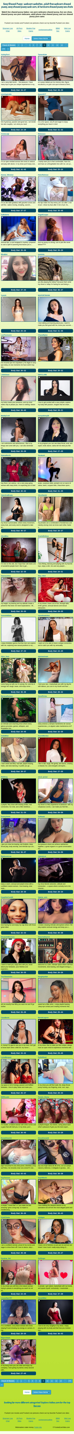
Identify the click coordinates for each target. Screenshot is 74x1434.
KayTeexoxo (5, 1178)
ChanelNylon (43, 335)
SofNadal (41, 817)
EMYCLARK (42, 375)
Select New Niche (41, 38)
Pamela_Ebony (43, 1097)
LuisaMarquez (6, 1057)
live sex (37, 1406)
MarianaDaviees (7, 696)
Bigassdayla (5, 1338)
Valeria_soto (42, 897)
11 (53, 45)
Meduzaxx (41, 134)
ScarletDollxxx (43, 536)
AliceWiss (4, 536)
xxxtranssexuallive (45, 30)
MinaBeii (4, 254)
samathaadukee (44, 615)
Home (27, 38)
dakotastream (43, 656)
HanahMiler (42, 1298)
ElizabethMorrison (8, 937)
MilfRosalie (5, 1097)
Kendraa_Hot (6, 1258)
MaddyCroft (5, 416)
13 (62, 45)
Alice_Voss (5, 656)
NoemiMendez (43, 736)
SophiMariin (42, 1178)
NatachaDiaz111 (44, 937)
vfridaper (41, 1217)
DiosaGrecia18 (43, 1138)
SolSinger (41, 1258)
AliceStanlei (42, 495)
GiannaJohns (6, 576)
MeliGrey (4, 777)
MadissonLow (6, 856)
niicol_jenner (43, 777)
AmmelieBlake (6, 615)
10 (48, 45)
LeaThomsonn (6, 335)
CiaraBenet (5, 1018)
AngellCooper (43, 215)
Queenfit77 (42, 94)
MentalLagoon (43, 1018)
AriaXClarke (5, 1217)
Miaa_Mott (42, 576)
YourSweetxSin (6, 977)
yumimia (41, 254)
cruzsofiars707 (6, 1298)
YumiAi (3, 295)
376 (3, 49)
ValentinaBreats (7, 495)
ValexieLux (42, 856)
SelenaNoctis (6, 455)
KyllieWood (42, 1057)
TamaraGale (42, 55)
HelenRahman (43, 175)
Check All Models (8, 45)
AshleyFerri (5, 55)
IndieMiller (5, 736)
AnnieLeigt (5, 134)
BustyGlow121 (6, 1138)
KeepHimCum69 (7, 897)
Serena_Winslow (7, 175)
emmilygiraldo (6, 94)
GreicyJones (5, 817)
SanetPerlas (42, 696)
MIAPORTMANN (44, 295)
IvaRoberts (5, 215)
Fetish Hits (38, 1427)
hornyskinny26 (43, 416)
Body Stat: (18, 90)
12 (57, 45)
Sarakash (41, 455)
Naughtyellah (43, 977)
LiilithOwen (5, 375)
